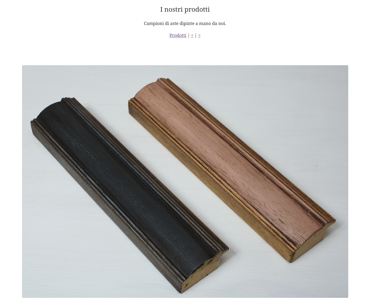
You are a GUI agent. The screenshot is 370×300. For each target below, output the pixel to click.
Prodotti (177, 35)
